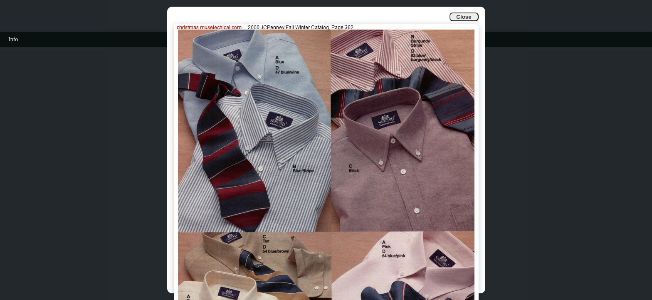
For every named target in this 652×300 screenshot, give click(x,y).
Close (463, 17)
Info (13, 39)
